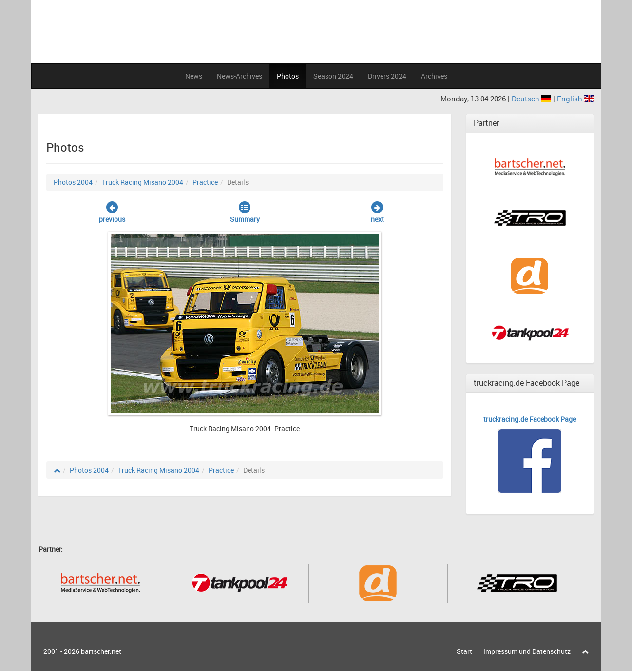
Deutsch (532, 98)
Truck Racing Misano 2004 (142, 182)
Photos (288, 75)
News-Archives (239, 75)
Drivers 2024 (387, 75)
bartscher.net (101, 651)
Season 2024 (333, 75)
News (193, 75)
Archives (434, 75)
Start (464, 651)
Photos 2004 (73, 182)
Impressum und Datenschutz (527, 651)
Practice (205, 182)
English (575, 98)
